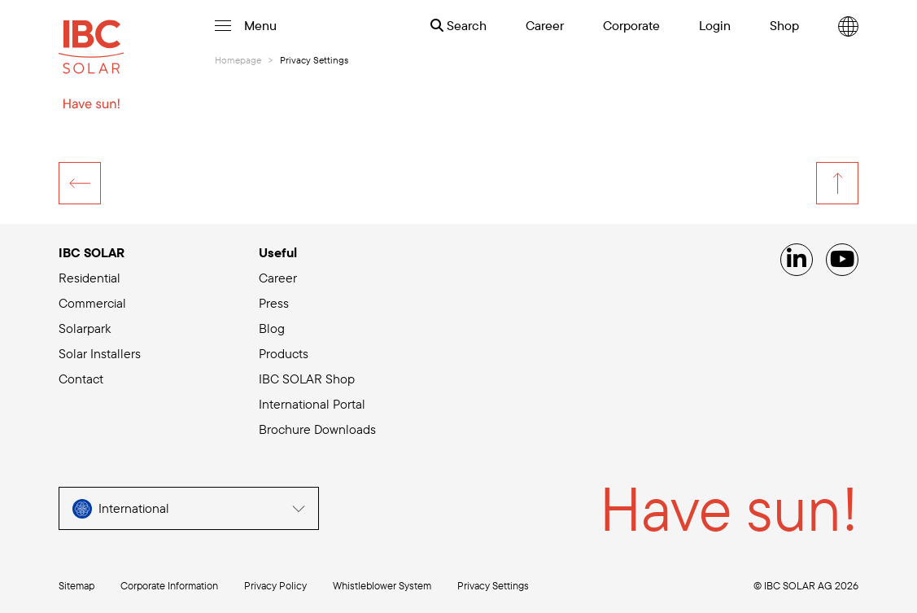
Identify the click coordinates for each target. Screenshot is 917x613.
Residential (89, 277)
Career (278, 277)
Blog (272, 328)
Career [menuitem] (545, 25)
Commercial (92, 303)
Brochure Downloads (317, 429)
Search (458, 25)
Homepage (238, 60)
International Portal (312, 404)
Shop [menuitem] (784, 25)
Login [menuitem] (715, 25)
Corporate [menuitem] (631, 25)
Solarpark (85, 328)
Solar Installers (100, 353)
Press (274, 303)
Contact (81, 378)
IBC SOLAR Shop (307, 378)
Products (283, 353)
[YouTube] (842, 259)
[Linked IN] (796, 259)
